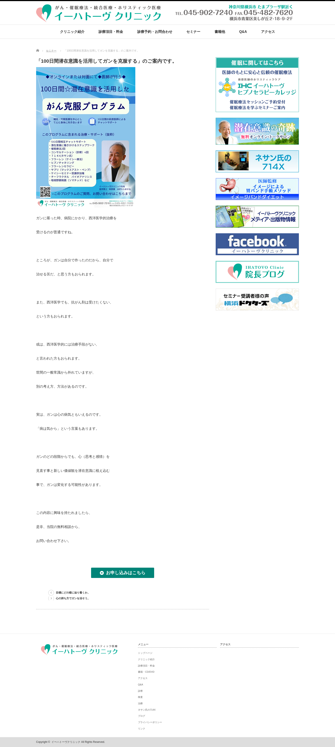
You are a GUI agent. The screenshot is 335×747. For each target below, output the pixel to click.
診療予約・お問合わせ (154, 32)
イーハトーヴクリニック (65, 741)
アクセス (268, 32)
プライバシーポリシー (150, 722)
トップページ (145, 653)
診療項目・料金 (111, 32)
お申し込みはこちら (125, 572)
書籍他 (220, 32)
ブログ (141, 716)
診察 (140, 691)
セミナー (193, 32)
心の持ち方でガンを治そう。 (73, 598)
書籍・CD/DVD (146, 671)
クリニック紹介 (72, 32)
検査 (140, 697)
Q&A (243, 32)
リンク (141, 728)
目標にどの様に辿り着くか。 (73, 592)
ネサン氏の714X (147, 709)
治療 (140, 703)
